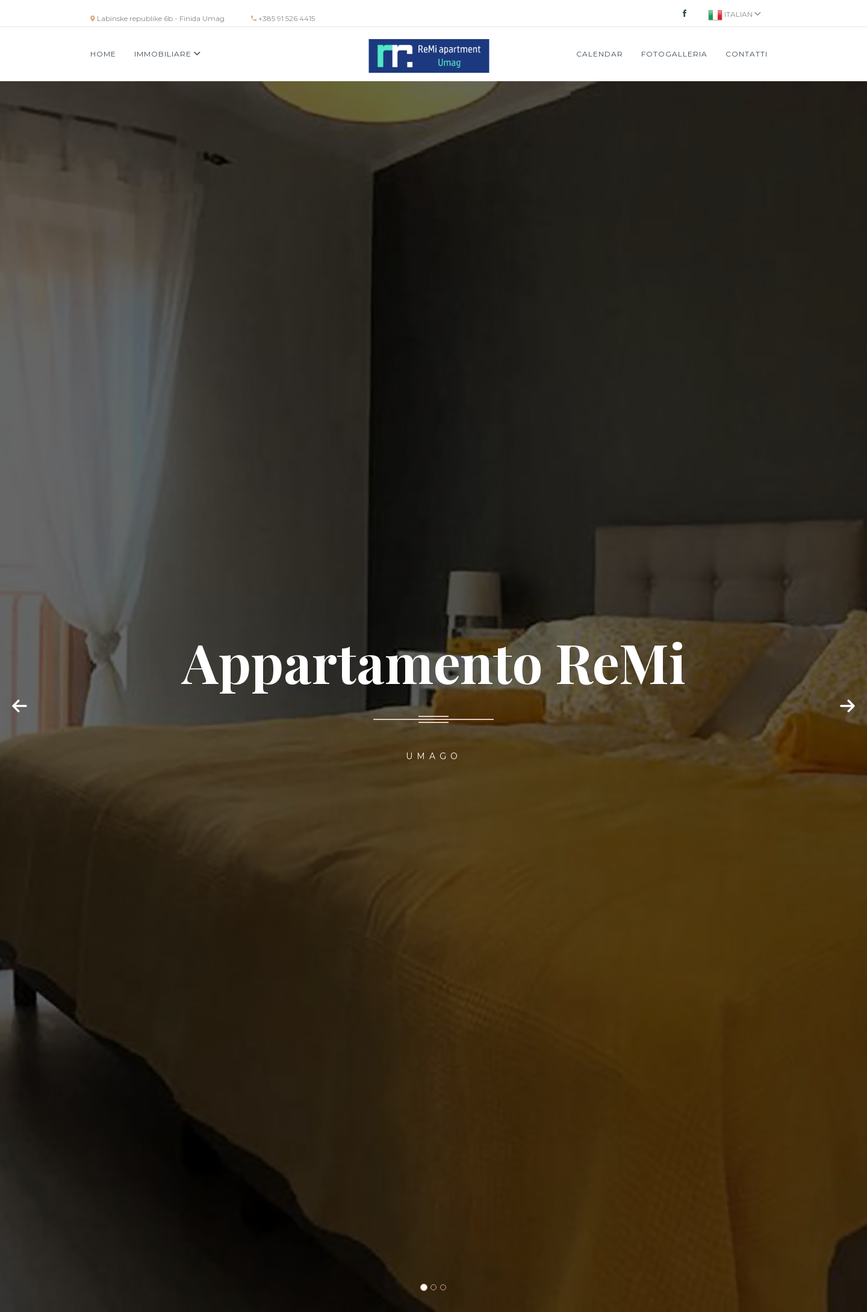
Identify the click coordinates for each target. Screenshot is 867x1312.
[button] (21, 718)
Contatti (747, 53)
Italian (734, 15)
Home (103, 53)
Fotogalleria (674, 53)
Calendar (599, 53)
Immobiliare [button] (167, 53)
